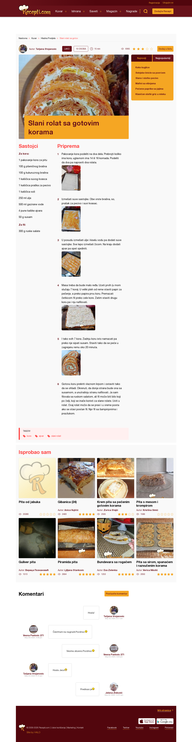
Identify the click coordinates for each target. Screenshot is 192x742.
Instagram (154, 728)
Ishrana (76, 11)
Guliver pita (37, 547)
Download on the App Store (146, 721)
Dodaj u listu (165, 48)
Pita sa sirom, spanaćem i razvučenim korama (154, 547)
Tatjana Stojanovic (46, 49)
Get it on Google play (165, 721)
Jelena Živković (114, 692)
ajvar (41, 436)
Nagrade (131, 11)
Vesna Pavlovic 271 (33, 635)
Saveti (93, 11)
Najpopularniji (163, 58)
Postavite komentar (116, 593)
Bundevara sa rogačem (115, 547)
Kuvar (59, 11)
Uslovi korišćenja (58, 727)
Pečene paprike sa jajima (149, 88)
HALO (37, 732)
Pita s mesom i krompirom (154, 487)
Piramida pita (76, 547)
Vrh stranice (164, 710)
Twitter (126, 728)
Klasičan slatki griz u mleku (150, 94)
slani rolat (56, 436)
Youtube (139, 728)
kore (29, 436)
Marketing (71, 727)
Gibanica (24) (76, 487)
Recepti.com (35, 10)
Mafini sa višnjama (145, 83)
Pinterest (169, 728)
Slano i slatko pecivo (146, 78)
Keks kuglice (142, 67)
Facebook (112, 728)
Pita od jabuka (37, 487)
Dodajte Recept (162, 11)
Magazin (111, 11)
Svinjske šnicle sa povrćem (150, 72)
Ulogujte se (168, 3)
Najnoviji (141, 58)
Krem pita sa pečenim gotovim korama (115, 487)
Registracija (154, 3)
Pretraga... (146, 11)
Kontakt (80, 727)
